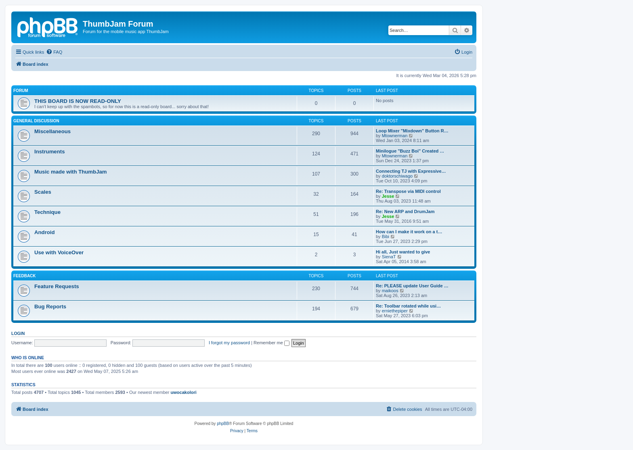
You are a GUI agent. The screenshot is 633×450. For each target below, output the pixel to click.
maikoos (390, 290)
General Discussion (36, 121)
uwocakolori (184, 392)
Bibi (385, 236)
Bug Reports (50, 306)
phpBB (223, 423)
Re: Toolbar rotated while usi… (408, 305)
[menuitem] (54, 52)
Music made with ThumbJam (70, 172)
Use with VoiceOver (59, 252)
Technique (47, 212)
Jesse (388, 196)
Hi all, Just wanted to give (403, 251)
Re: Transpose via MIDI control (408, 191)
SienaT (389, 256)
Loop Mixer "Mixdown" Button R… (412, 130)
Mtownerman (395, 135)
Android (44, 232)
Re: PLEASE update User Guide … (412, 285)
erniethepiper (395, 310)
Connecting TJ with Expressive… (411, 171)
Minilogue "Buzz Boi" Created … (410, 151)
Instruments (49, 152)
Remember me (271, 342)
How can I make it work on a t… (409, 231)
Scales (42, 192)
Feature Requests (56, 286)
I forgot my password (229, 342)
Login (18, 333)
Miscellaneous (52, 131)
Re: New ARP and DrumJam (405, 211)
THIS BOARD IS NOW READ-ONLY (77, 101)
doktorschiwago (397, 176)
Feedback (24, 276)
